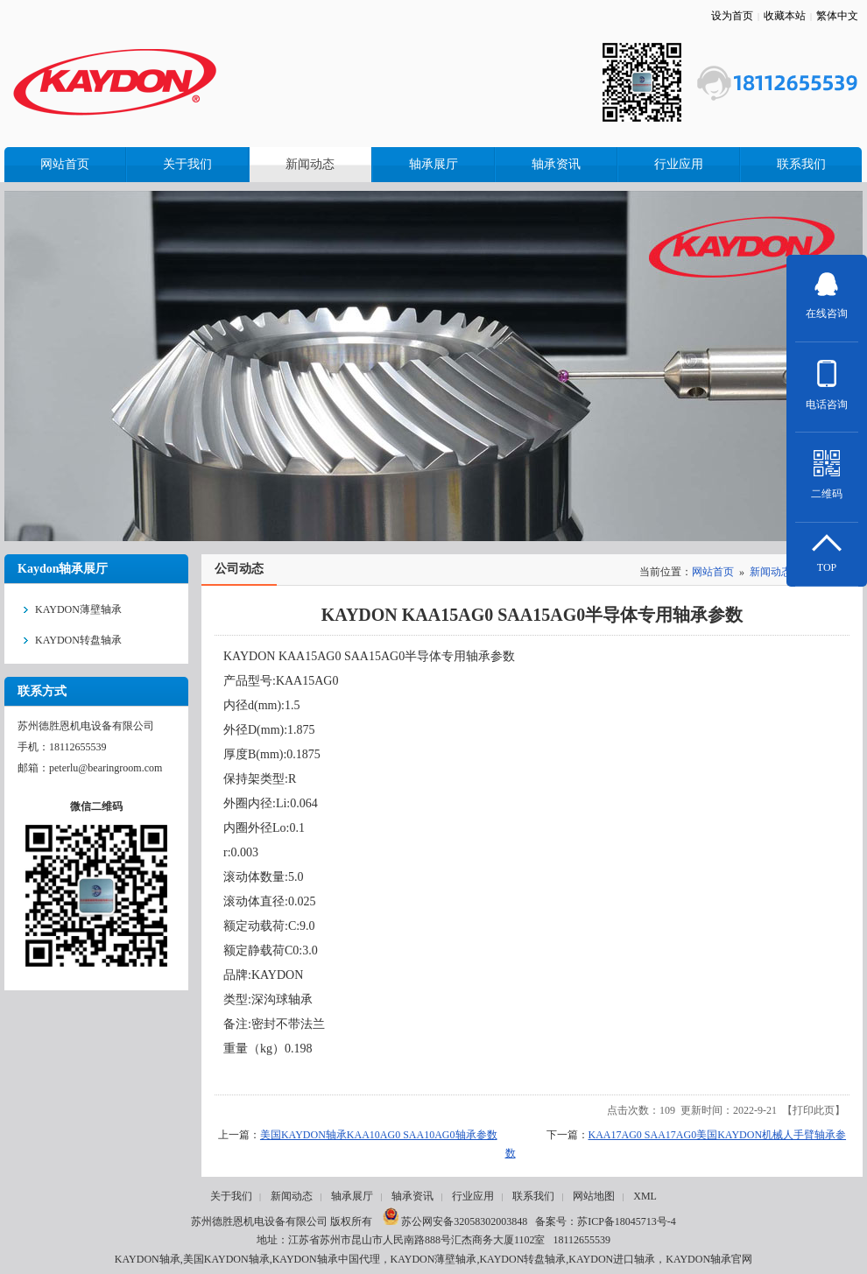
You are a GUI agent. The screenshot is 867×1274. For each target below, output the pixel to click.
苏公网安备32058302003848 (455, 1221)
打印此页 (814, 1110)
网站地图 (594, 1196)
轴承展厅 (352, 1196)
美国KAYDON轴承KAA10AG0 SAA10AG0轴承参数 (378, 1135)
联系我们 (533, 1196)
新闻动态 (771, 572)
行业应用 (473, 1196)
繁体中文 (837, 16)
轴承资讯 (412, 1196)
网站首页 (713, 572)
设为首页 (732, 16)
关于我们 (231, 1196)
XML (645, 1196)
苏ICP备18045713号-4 (626, 1221)
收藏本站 (785, 16)
